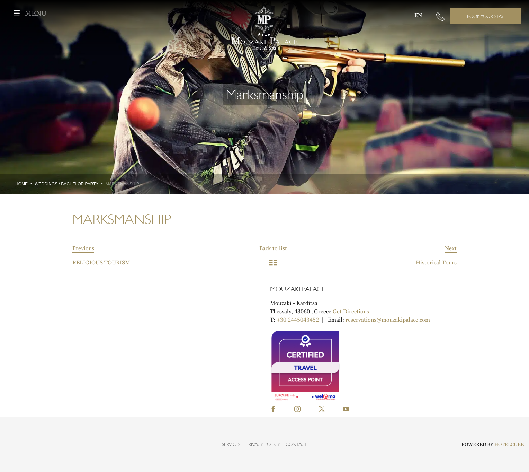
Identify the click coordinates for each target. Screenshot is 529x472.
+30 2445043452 (298, 319)
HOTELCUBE (509, 444)
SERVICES (231, 444)
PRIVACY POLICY (263, 444)
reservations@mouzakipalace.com (388, 319)
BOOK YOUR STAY (485, 16)
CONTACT (296, 444)
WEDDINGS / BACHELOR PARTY (66, 184)
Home (21, 184)
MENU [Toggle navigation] (27, 13)
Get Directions (351, 311)
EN (418, 15)
